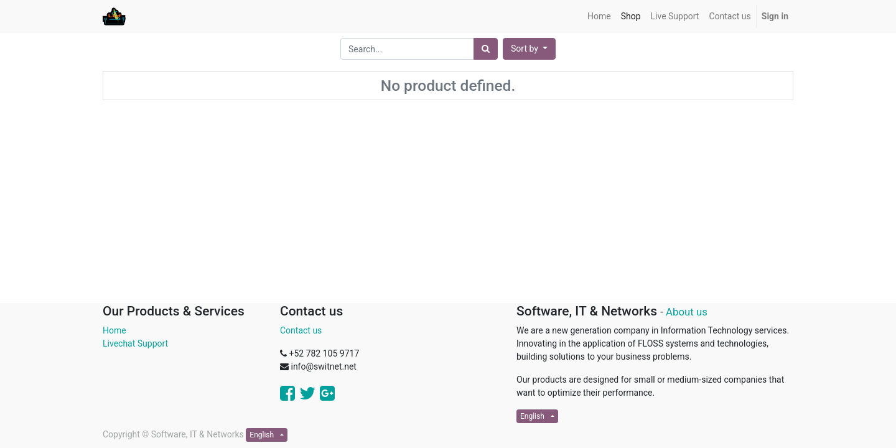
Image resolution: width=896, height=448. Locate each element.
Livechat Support (135, 343)
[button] (529, 49)
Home (114, 330)
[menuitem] (599, 16)
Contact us (301, 330)
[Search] (486, 49)
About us (686, 312)
